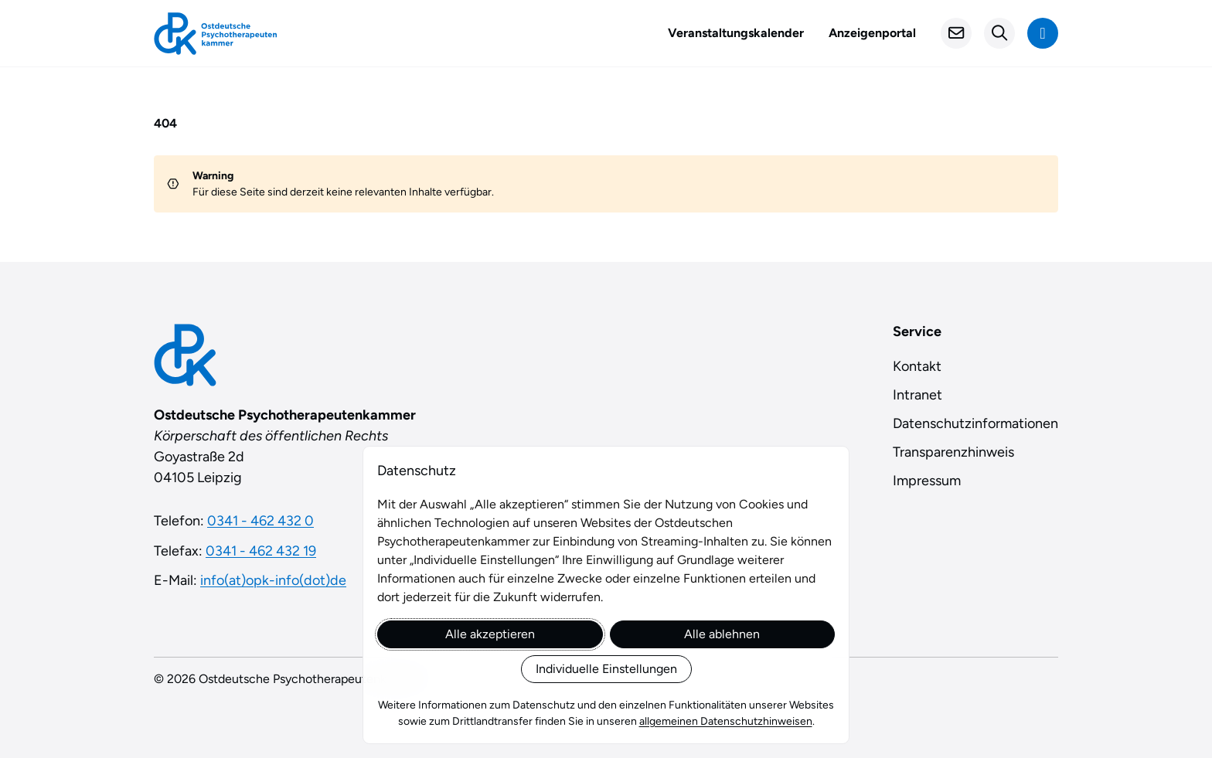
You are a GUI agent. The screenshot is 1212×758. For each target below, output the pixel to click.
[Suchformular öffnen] (999, 33)
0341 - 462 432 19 (261, 550)
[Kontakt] (956, 33)
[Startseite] (215, 33)
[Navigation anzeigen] (1042, 33)
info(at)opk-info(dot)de (273, 580)
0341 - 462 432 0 (260, 520)
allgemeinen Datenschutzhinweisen (725, 721)
